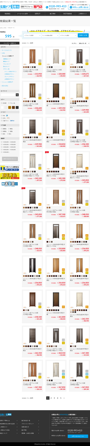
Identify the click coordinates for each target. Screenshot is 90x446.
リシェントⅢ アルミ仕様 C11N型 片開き (30, 245)
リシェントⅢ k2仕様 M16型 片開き (32, 349)
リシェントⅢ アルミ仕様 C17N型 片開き (30, 313)
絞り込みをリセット (10, 158)
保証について (8, 433)
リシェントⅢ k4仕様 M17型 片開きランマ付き (79, 176)
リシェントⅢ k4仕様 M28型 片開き (56, 279)
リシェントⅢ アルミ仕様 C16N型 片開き (30, 104)
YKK (5, 115)
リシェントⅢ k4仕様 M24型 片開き (79, 245)
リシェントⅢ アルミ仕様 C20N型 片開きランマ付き (78, 140)
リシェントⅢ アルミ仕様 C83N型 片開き (54, 383)
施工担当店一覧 (30, 420)
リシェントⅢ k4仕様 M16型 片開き (32, 140)
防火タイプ (6, 66)
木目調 (4, 103)
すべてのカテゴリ (6, 50)
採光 (4, 134)
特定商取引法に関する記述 (8, 423)
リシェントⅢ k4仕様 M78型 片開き (56, 140)
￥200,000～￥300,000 (9, 144)
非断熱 (4, 131)
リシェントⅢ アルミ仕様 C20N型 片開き (54, 70)
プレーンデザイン (9, 76)
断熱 (11, 128)
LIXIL (3, 53)
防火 (10, 134)
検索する (83, 35)
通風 (11, 131)
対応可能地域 (67, 13)
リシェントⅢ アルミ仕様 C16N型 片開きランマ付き (31, 175)
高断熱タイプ (7, 59)
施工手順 (30, 430)
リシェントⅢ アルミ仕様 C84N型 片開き (77, 383)
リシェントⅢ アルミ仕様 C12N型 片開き (30, 70)
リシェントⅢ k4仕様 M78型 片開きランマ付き (56, 245)
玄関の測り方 (30, 427)
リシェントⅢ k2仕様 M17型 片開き (79, 315)
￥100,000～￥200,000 (9, 142)
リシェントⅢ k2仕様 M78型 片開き (79, 349)
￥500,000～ (6, 152)
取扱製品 (7, 13)
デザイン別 (6, 69)
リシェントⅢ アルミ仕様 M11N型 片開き (54, 211)
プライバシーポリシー (30, 423)
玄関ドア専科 (3, 27)
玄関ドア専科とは (8, 420)
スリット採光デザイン (10, 71)
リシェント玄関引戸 (7, 82)
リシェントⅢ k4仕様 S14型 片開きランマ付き (56, 175)
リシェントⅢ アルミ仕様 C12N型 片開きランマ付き (78, 70)
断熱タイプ (6, 61)
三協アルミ (8, 120)
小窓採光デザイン (9, 74)
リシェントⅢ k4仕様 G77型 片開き (32, 279)
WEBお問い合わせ (79, 6)
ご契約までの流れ (8, 430)
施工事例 (52, 13)
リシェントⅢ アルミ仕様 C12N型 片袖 (30, 383)
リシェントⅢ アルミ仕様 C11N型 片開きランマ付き (55, 349)
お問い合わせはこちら (78, 436)
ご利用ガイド (82, 13)
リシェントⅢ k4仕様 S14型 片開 (56, 104)
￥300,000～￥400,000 (9, 147)
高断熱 (4, 128)
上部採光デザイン (9, 79)
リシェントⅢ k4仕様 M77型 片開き (79, 279)
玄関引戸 (37, 13)
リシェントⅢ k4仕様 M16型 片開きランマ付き (32, 211)
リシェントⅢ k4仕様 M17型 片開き (79, 106)
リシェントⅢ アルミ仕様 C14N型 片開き (77, 211)
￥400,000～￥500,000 (9, 149)
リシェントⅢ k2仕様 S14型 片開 (56, 313)
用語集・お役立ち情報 (30, 433)
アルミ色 (12, 103)
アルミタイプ (7, 64)
